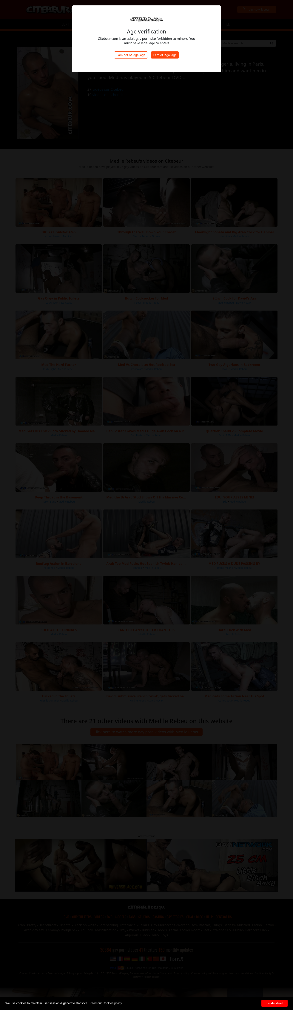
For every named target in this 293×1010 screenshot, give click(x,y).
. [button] (257, 1003)
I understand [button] (274, 1003)
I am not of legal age (130, 55)
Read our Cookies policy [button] (106, 1003)
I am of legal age (165, 55)
